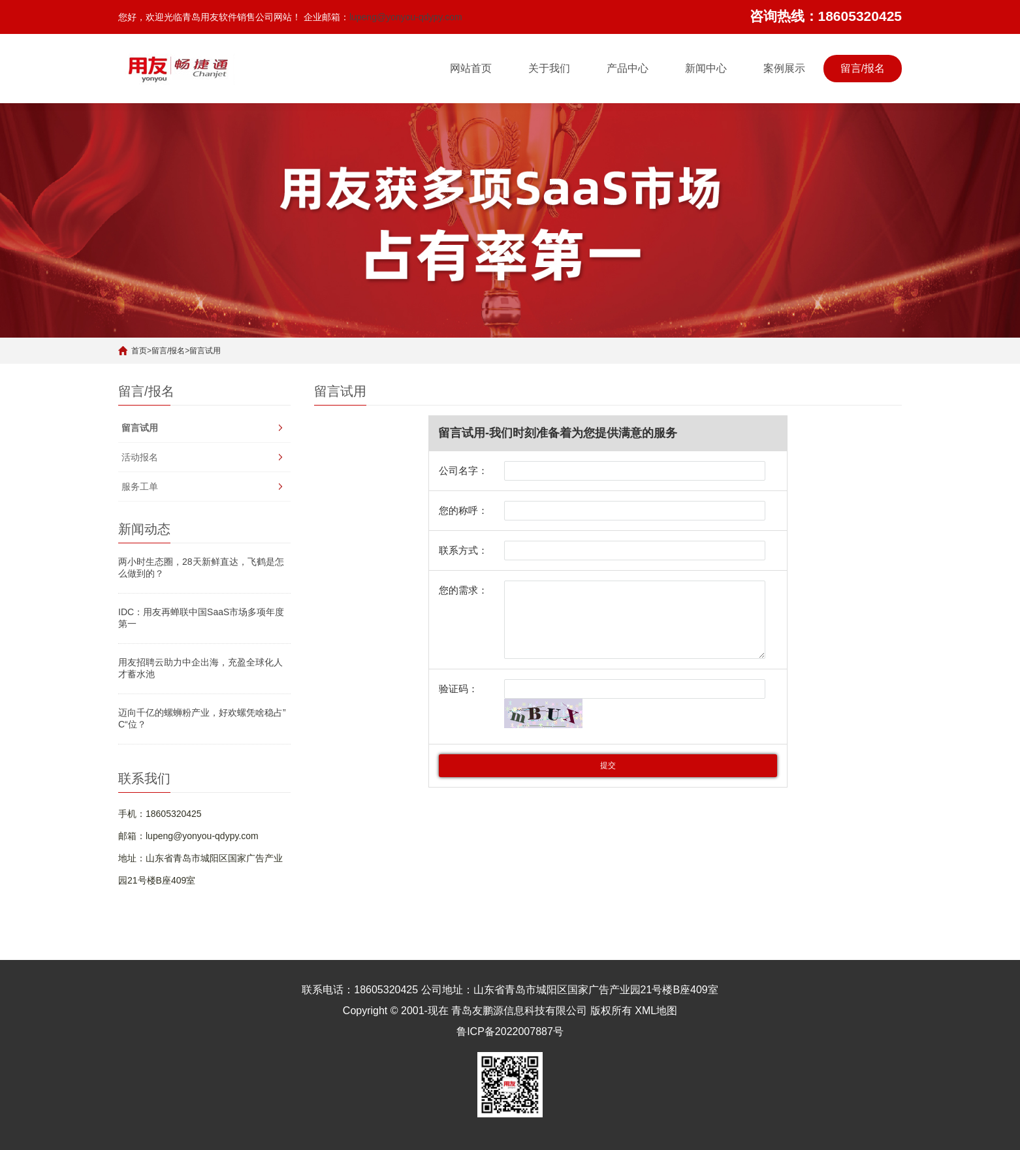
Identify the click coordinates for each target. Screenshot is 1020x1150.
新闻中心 (706, 68)
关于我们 (549, 68)
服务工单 (139, 486)
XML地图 (656, 1010)
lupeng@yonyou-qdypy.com (405, 17)
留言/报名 (862, 68)
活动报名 (139, 457)
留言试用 (205, 350)
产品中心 (627, 68)
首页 (139, 350)
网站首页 (471, 68)
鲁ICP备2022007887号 (510, 1031)
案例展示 (784, 68)
